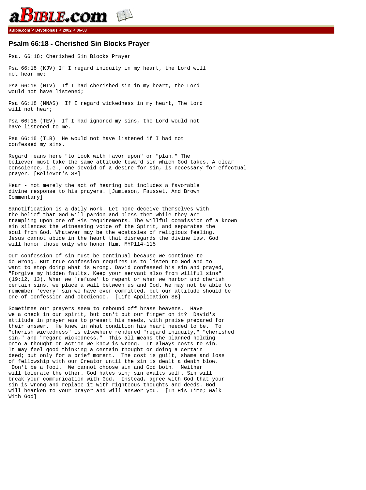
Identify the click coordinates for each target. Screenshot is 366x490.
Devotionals (46, 30)
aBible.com (19, 30)
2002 (67, 30)
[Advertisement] (303, 138)
